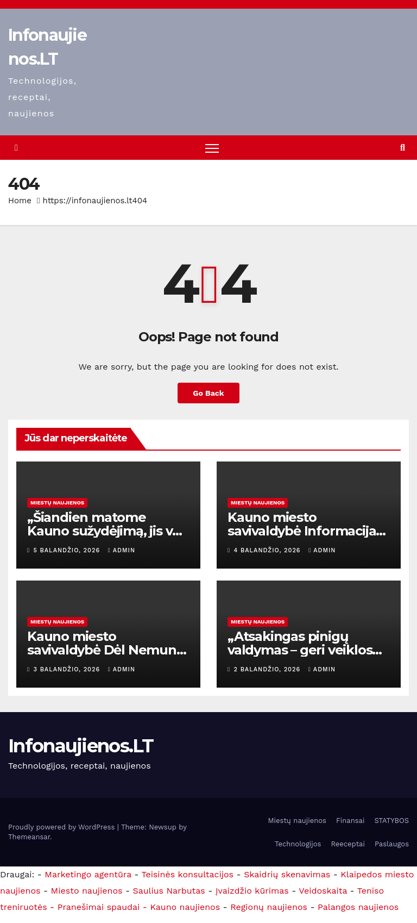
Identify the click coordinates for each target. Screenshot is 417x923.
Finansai (350, 820)
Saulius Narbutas (169, 890)
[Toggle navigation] (212, 148)
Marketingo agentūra (88, 874)
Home (19, 201)
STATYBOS (391, 820)
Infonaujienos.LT (80, 745)
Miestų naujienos (57, 503)
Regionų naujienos (268, 907)
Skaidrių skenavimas (287, 874)
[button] (402, 147)
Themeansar (29, 837)
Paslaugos (392, 844)
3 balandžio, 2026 (68, 669)
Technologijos (298, 844)
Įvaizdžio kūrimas (252, 890)
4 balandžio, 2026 (269, 550)
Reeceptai (348, 844)
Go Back (208, 393)
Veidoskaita (323, 890)
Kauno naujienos (185, 907)
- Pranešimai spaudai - (100, 907)
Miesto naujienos (87, 890)
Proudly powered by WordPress (62, 827)
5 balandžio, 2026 (68, 550)
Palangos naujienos (358, 907)
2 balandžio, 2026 (268, 669)
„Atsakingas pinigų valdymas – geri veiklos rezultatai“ (300, 649)
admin (121, 550)
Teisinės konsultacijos (188, 874)
